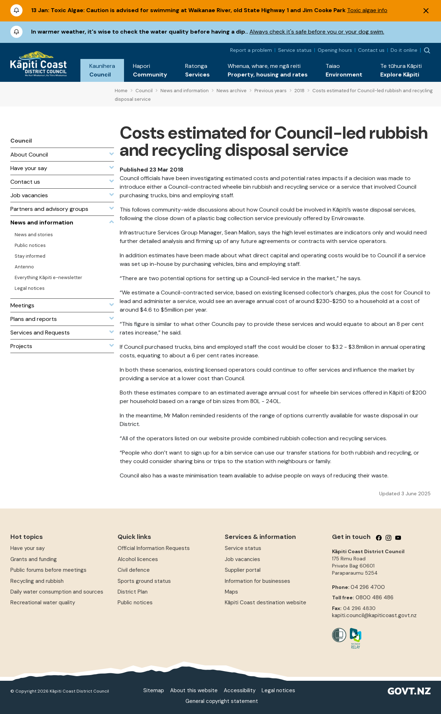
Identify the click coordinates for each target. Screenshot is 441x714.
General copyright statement (221, 701)
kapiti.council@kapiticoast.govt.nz (374, 615)
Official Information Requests (154, 548)
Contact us (371, 50)
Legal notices (278, 690)
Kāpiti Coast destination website (265, 602)
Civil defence (134, 570)
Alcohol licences (138, 559)
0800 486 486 (374, 597)
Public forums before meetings (48, 570)
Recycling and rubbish (37, 581)
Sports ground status (144, 581)
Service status (295, 50)
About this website (194, 690)
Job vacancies (242, 559)
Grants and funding (33, 559)
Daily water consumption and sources (56, 591)
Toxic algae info (367, 10)
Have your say (27, 548)
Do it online (404, 50)
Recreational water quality (42, 602)
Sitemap (153, 690)
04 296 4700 (368, 587)
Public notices (135, 602)
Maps (231, 591)
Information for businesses (257, 581)
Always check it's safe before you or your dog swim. (316, 31)
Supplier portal (243, 570)
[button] (102, 70)
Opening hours (335, 50)
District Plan (133, 591)
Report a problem (251, 50)
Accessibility (240, 690)
